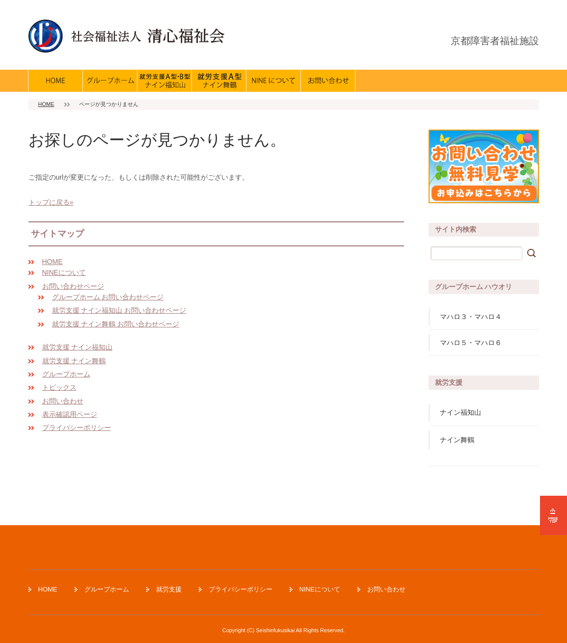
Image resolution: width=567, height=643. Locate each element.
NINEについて (64, 272)
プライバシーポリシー (76, 427)
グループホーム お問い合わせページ (108, 297)
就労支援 (169, 589)
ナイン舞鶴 (457, 440)
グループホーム (66, 374)
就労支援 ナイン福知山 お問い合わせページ (119, 310)
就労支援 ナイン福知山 (77, 347)
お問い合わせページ (73, 286)
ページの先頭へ (553, 515)
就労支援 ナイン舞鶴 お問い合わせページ (116, 324)
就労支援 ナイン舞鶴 (74, 361)
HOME (46, 104)
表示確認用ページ (69, 414)
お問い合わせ (62, 401)
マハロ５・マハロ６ (471, 343)
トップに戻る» (51, 202)
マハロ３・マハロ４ (471, 317)
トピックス (59, 387)
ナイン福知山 (460, 412)
